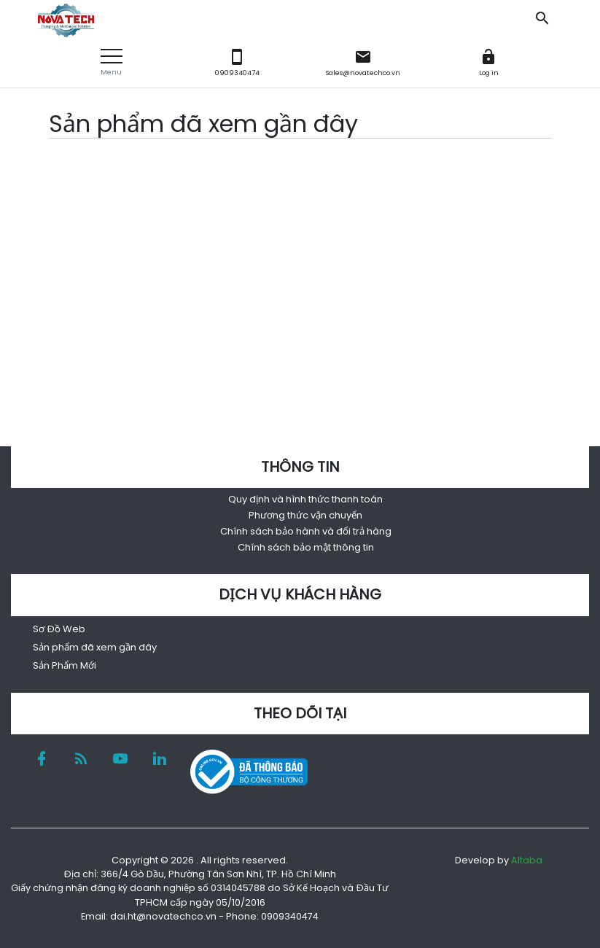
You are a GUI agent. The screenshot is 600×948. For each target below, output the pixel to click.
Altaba (526, 860)
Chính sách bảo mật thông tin (306, 547)
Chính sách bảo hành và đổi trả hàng (305, 531)
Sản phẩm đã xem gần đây (95, 647)
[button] (111, 62)
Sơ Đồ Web (59, 629)
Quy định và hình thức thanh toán (305, 499)
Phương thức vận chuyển (305, 515)
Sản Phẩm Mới (64, 665)
